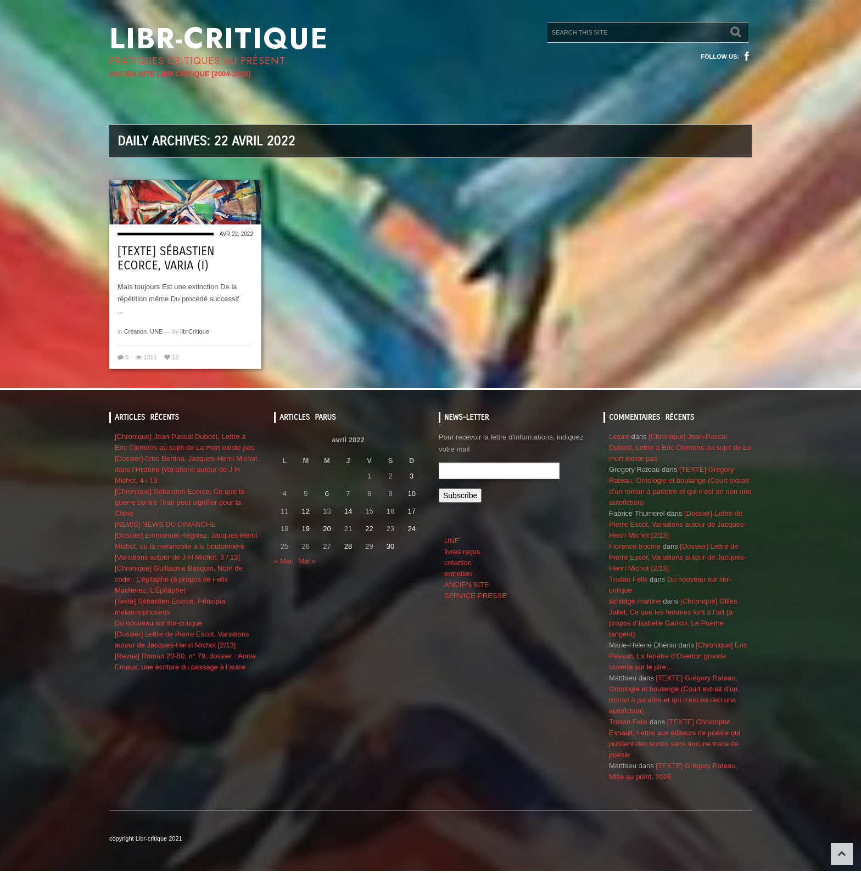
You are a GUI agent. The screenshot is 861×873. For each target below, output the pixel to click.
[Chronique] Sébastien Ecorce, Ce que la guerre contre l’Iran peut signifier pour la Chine (179, 502)
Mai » (307, 561)
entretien (458, 574)
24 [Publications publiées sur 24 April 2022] (411, 529)
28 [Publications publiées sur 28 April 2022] (348, 546)
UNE (156, 331)
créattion (458, 563)
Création (135, 331)
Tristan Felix (628, 579)
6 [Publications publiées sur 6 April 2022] (327, 493)
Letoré (619, 436)
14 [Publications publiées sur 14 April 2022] (348, 511)
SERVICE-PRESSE (475, 596)
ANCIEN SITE (466, 585)
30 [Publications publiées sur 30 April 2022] (390, 546)
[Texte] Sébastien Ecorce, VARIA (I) (166, 258)
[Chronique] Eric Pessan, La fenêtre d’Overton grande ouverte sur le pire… (678, 656)
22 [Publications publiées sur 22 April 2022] (369, 529)
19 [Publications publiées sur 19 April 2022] (306, 529)
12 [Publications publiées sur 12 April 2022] (306, 511)
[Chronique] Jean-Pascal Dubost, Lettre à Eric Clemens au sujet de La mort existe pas (680, 447)
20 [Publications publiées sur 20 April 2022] (327, 529)
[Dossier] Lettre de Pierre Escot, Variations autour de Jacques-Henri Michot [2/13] (677, 524)
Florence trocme (635, 546)
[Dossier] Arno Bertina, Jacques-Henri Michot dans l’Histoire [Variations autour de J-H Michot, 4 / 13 (186, 469)
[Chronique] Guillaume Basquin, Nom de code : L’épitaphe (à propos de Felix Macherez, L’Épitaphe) (179, 579)
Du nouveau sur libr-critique (158, 623)
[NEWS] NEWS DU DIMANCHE (165, 524)
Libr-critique (218, 38)
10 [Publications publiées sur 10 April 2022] (411, 493)
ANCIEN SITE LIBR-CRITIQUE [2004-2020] (179, 74)
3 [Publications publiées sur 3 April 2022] (411, 476)
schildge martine (635, 601)
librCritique (194, 331)
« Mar (283, 561)
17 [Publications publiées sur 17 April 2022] (411, 511)
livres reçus (462, 552)
